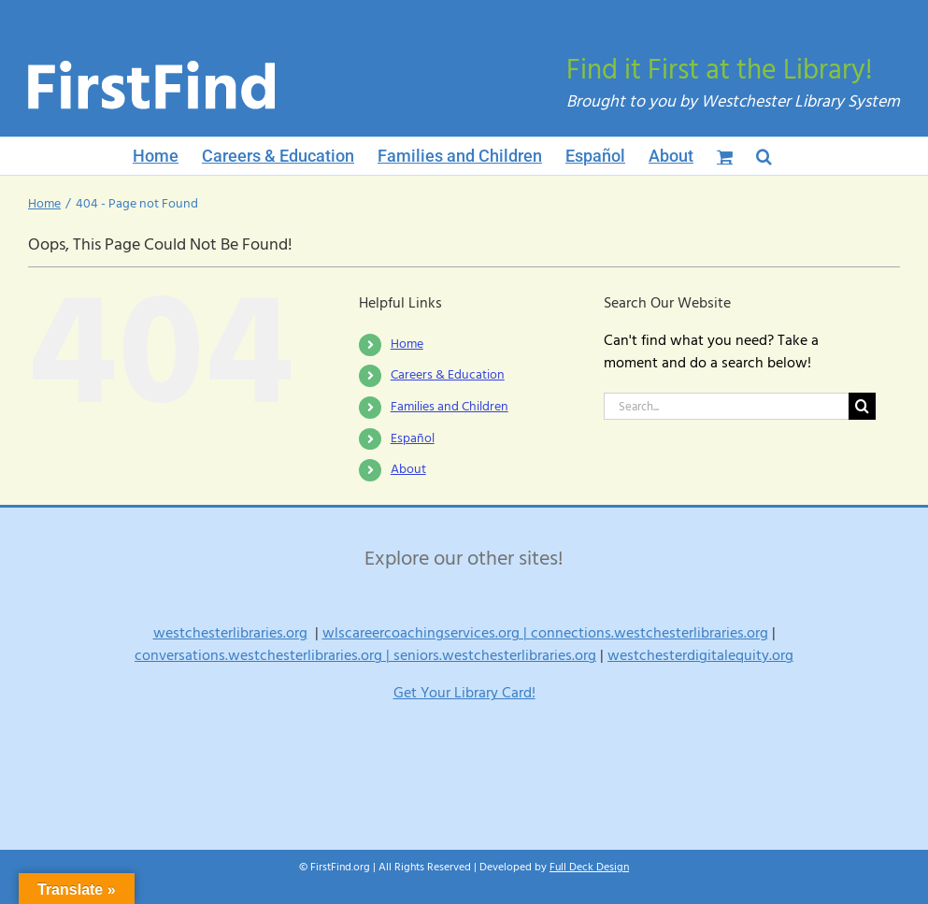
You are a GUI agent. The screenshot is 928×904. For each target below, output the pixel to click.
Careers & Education (448, 375)
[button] (764, 156)
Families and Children (449, 406)
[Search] (862, 406)
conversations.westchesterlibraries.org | (264, 655)
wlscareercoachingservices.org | (426, 633)
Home (407, 344)
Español (413, 438)
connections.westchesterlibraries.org (649, 633)
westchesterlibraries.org (230, 633)
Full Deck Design (589, 867)
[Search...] (726, 406)
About (408, 469)
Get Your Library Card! (464, 692)
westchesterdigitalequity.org (700, 655)
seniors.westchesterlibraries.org (494, 655)
